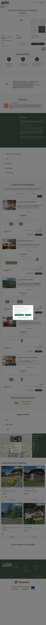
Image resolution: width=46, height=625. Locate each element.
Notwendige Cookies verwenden (23, 317)
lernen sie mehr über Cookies (17, 312)
